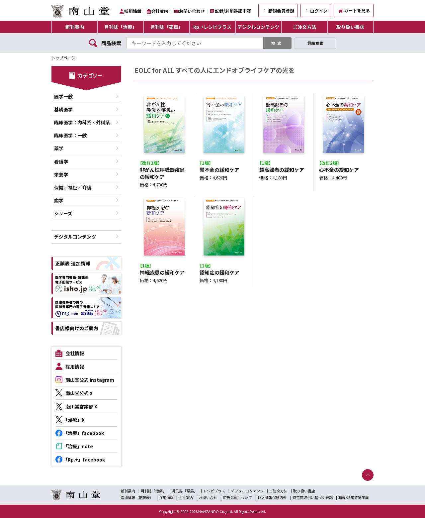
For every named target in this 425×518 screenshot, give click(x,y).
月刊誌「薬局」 (166, 27)
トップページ (63, 57)
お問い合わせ (192, 11)
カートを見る (354, 10)
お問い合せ (208, 497)
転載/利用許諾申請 (233, 11)
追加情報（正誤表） (137, 497)
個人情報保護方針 (272, 497)
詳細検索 (315, 43)
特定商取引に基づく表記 (313, 497)
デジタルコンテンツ (258, 27)
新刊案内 (74, 27)
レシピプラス (214, 490)
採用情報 (132, 11)
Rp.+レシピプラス (212, 27)
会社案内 (159, 11)
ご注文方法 (304, 27)
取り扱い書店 (350, 27)
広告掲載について (237, 497)
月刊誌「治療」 (120, 27)
